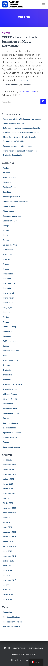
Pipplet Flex (7, 332)
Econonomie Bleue (10, 221)
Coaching (7, 192)
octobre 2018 (8, 561)
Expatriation (8, 250)
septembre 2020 (9, 513)
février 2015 (8, 595)
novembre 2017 (9, 580)
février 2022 (8, 489)
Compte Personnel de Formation (16, 202)
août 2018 (7, 566)
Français (6, 259)
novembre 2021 (9, 494)
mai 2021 (6, 498)
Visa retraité (8, 404)
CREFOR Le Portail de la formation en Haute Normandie (20, 41)
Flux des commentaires (12, 622)
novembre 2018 (9, 556)
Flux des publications (11, 617)
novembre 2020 (9, 508)
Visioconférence (10, 409)
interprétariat (8, 293)
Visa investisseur (10, 399)
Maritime (6, 322)
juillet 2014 (7, 599)
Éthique (6, 240)
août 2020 (7, 518)
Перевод (7, 442)
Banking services (10, 178)
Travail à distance (10, 389)
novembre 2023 (9, 474)
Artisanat (6, 173)
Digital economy (9, 206)
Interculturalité (9, 283)
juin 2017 (6, 585)
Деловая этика (9, 428)
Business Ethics (9, 187)
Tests (5, 356)
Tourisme (7, 365)
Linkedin (9, 648)
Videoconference (10, 394)
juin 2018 (6, 575)
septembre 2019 (9, 546)
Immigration (8, 274)
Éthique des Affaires (11, 245)
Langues (6, 312)
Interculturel (8, 288)
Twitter (5, 648)
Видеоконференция (11, 423)
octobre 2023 (8, 479)
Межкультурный (10, 437)
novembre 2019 (9, 537)
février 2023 (8, 484)
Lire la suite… (26, 80)
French (6, 269)
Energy (6, 226)
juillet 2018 (7, 570)
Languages (7, 307)
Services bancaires (11, 351)
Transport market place (12, 384)
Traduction (7, 370)
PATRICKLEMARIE (27, 91)
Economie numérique (12, 216)
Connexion (7, 612)
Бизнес (6, 418)
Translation (7, 375)
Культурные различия (12, 433)
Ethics (5, 235)
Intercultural (8, 279)
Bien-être (7, 182)
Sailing (6, 346)
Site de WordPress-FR (12, 627)
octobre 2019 (8, 542)
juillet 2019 (7, 551)
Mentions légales (36, 648)
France (6, 264)
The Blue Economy (10, 360)
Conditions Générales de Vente (24, 654)
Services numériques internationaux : (18, 146)
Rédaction (7, 336)
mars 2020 (7, 527)
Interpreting (8, 303)
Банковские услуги (11, 413)
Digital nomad (8, 211)
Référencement (9, 341)
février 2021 (8, 503)
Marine (6, 317)
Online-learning (9, 327)
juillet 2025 (7, 460)
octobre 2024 (8, 469)
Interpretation (8, 298)
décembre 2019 (9, 532)
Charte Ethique (19, 648)
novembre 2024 (9, 465)
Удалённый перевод (11, 447)
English (6, 230)
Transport (7, 380)
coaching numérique (11, 197)
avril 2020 (7, 522)
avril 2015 (7, 590)
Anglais (6, 168)
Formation (6, 33)
